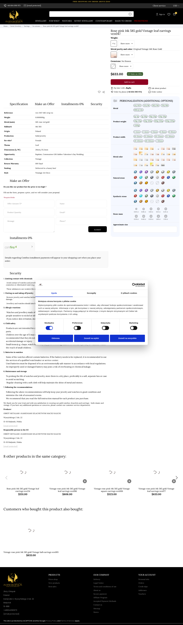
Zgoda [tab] (54, 293)
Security (96, 104)
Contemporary (104, 21)
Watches (67, 21)
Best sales (52, 587)
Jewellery (40, 21)
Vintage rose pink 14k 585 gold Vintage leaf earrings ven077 (156, 489)
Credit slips (143, 587)
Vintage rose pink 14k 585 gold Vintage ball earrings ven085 (31, 552)
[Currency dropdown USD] (176, 5)
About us (96, 590)
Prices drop (53, 579)
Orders (141, 583)
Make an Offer (44, 104)
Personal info (143, 579)
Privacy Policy (51, 621)
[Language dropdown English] (163, 5)
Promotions (141, 21)
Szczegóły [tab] (91, 293)
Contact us (97, 605)
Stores (96, 612)
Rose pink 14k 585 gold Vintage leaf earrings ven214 (23, 489)
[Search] (131, 14)
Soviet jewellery (83, 21)
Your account (147, 575)
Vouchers (142, 594)
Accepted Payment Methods (104, 601)
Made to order (123, 21)
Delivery (96, 579)
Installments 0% (72, 104)
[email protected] (10, 426)
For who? (54, 21)
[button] (176, 478)
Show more (125, 44)
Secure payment (100, 594)
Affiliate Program (100, 598)
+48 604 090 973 (12, 5)
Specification (19, 104)
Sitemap (96, 609)
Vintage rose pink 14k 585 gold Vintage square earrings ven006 (112, 489)
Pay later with (121, 88)
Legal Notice (98, 583)
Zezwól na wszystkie (127, 338)
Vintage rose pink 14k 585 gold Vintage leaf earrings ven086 (67, 489)
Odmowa (55, 338)
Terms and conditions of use (104, 587)
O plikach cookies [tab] (129, 293)
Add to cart (129, 82)
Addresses (142, 590)
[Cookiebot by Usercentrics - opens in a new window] (134, 285)
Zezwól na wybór (91, 338)
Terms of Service (67, 621)
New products (54, 583)
